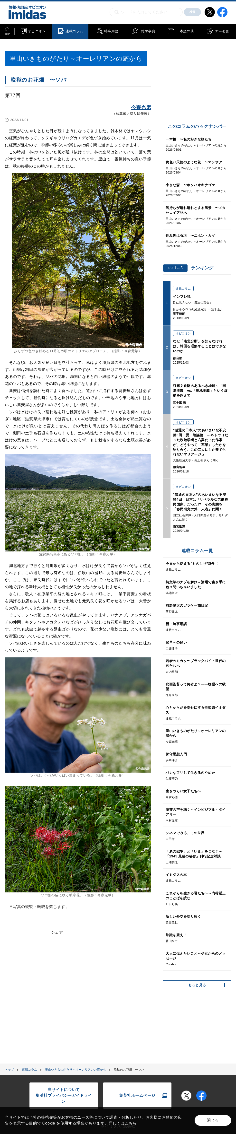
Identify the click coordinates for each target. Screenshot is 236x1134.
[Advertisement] (44, 1002)
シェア (57, 932)
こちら (131, 1123)
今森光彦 (141, 107)
